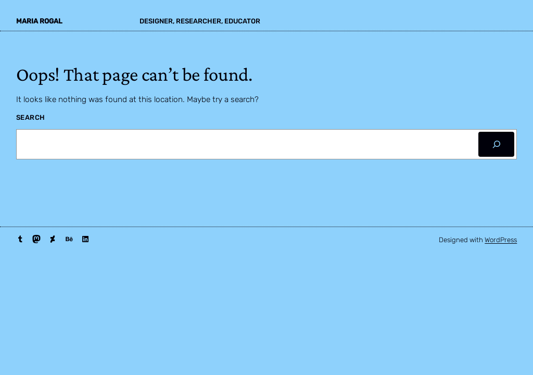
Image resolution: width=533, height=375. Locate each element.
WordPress (501, 240)
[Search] (496, 144)
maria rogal (39, 21)
